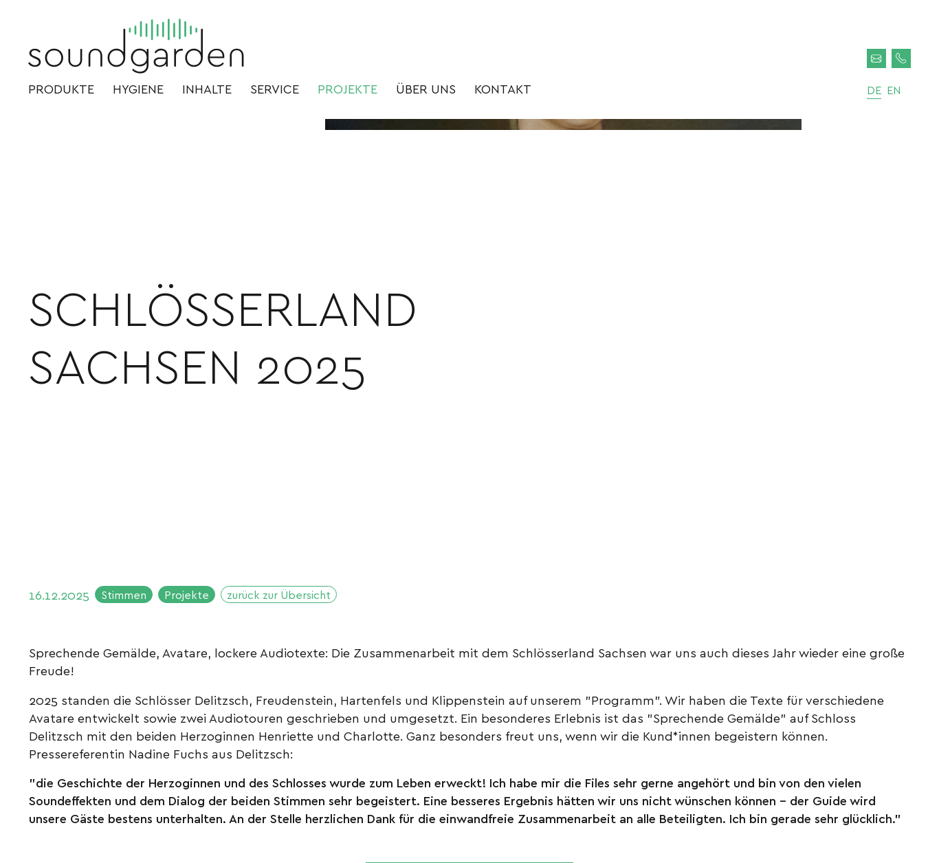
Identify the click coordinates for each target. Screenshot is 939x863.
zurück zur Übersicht (305, 601)
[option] (563, 342)
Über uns (426, 95)
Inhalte (207, 95)
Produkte (61, 95)
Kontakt (502, 95)
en (886, 95)
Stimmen (128, 601)
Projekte (347, 95)
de (864, 95)
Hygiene (138, 95)
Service (274, 95)
